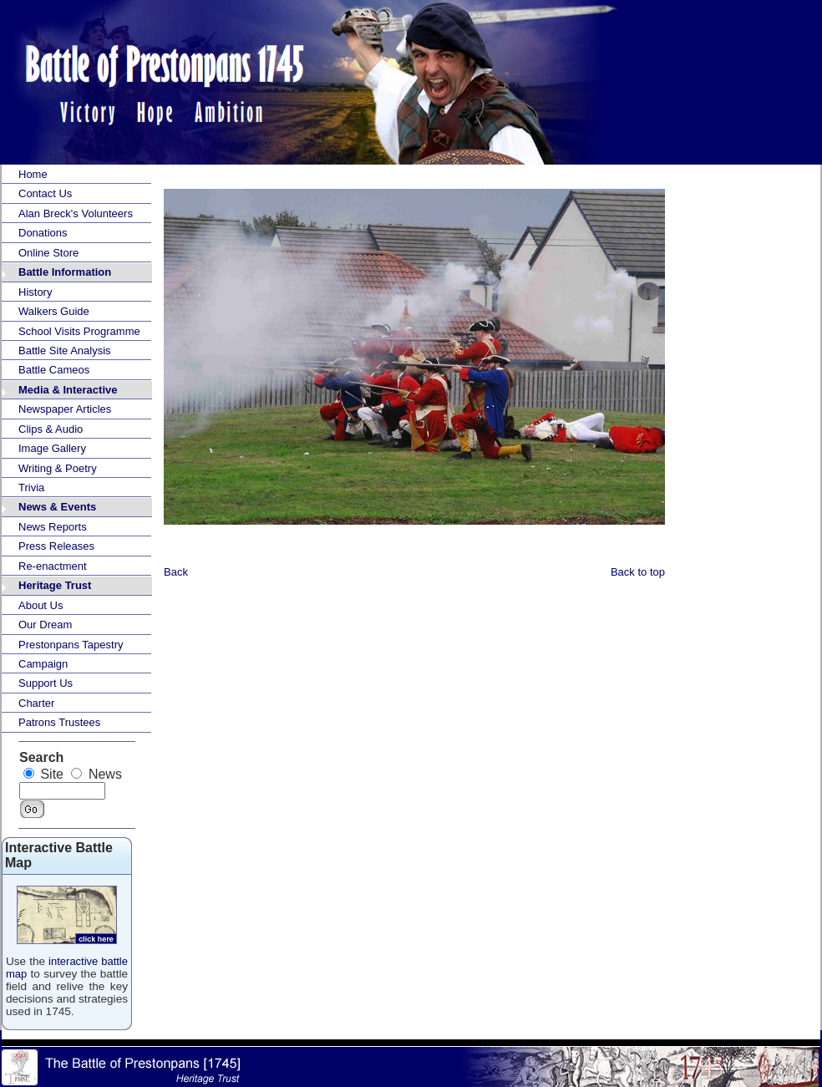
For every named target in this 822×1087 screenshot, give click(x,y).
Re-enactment (52, 566)
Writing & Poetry (57, 468)
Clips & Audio (50, 429)
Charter (36, 703)
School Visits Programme (79, 331)
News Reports (52, 527)
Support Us (45, 683)
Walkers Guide (53, 311)
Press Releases (56, 546)
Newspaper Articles (64, 409)
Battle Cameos (53, 369)
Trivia (31, 487)
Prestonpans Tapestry (71, 644)
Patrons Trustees (59, 722)
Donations (43, 232)
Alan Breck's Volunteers (75, 213)
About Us (40, 605)
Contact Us (45, 193)
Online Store (48, 252)
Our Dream (45, 624)
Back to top (638, 572)
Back (176, 572)
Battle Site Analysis (64, 350)
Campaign (43, 664)
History (35, 292)
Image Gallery (52, 448)
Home (33, 174)
